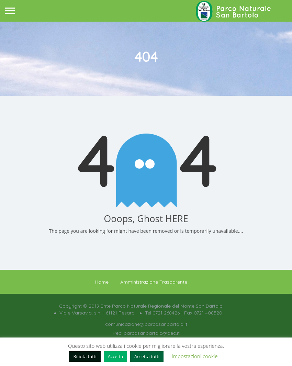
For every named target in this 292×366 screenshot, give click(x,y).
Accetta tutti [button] (146, 356)
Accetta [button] (115, 356)
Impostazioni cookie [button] (195, 356)
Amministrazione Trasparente (153, 282)
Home (102, 282)
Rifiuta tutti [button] (84, 356)
